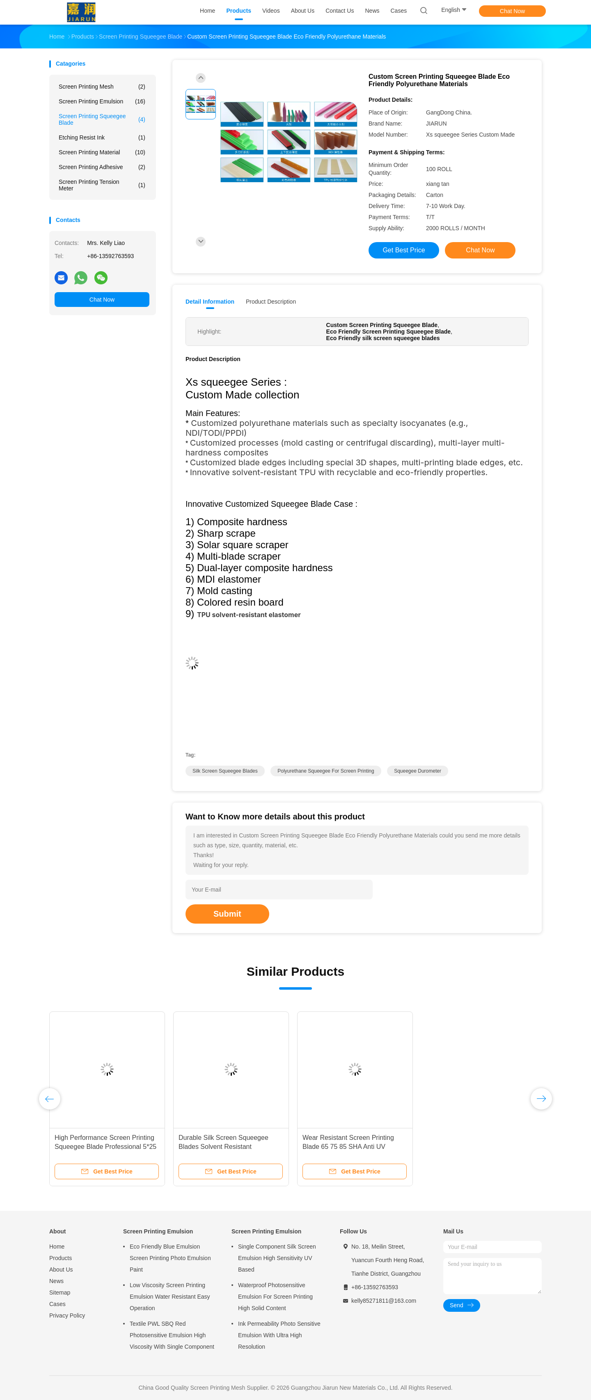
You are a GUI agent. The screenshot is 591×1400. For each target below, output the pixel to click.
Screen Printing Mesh (102, 86)
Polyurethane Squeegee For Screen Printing (325, 771)
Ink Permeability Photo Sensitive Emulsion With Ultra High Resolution (279, 1335)
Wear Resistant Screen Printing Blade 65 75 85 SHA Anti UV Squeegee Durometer (348, 1146)
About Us (61, 1269)
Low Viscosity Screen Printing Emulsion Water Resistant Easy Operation (170, 1296)
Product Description (271, 301)
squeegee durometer (417, 771)
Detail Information (210, 301)
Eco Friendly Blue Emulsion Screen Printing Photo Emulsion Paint (170, 1258)
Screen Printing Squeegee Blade (102, 119)
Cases (57, 1304)
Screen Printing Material (102, 152)
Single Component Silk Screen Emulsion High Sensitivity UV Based (277, 1258)
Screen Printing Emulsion (102, 101)
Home (56, 1246)
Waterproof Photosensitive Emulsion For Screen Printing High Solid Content (275, 1296)
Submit (227, 913)
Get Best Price (404, 250)
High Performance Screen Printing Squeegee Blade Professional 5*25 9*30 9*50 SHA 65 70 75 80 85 (105, 1146)
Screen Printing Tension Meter (102, 185)
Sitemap (59, 1292)
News (56, 1281)
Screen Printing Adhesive (102, 167)
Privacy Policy (67, 1315)
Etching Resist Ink (102, 137)
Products (60, 1258)
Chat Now (512, 11)
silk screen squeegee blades (225, 771)
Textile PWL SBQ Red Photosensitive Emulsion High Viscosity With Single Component (172, 1335)
